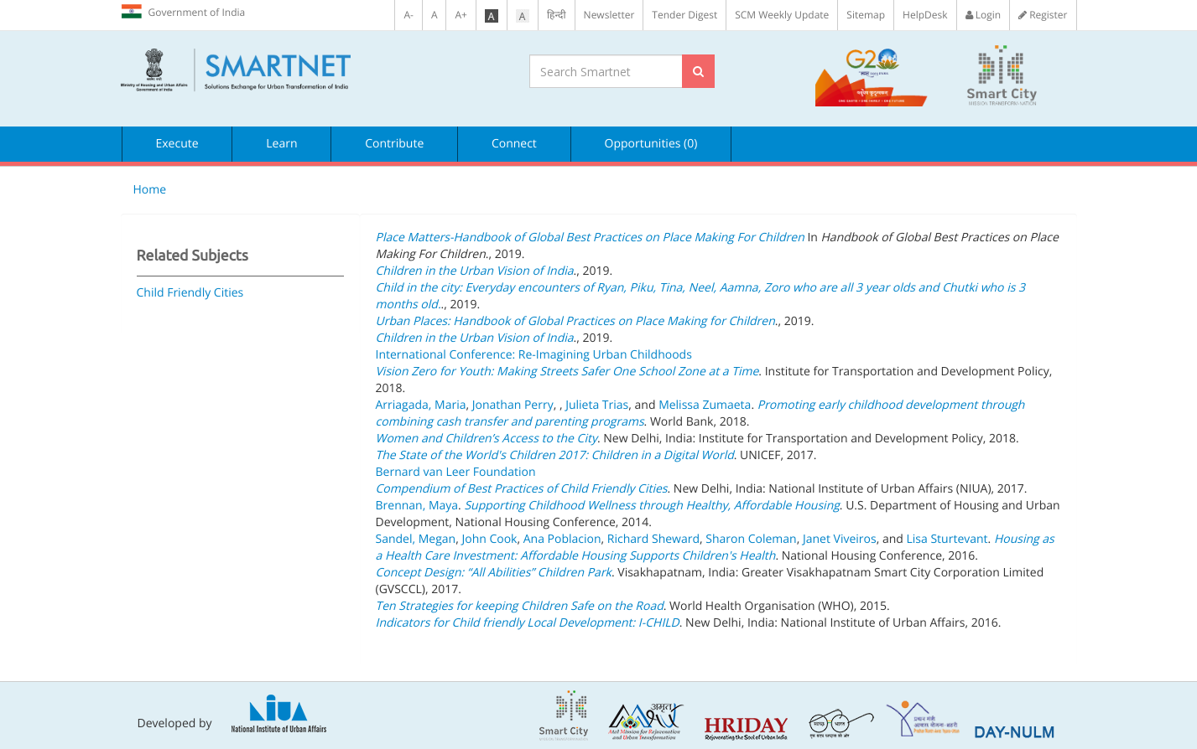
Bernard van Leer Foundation (456, 472)
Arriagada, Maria (421, 405)
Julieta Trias (596, 405)
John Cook (489, 539)
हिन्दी (556, 15)
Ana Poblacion (562, 539)
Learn (281, 144)
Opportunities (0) (651, 144)
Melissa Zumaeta (704, 405)
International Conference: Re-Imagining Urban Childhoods (534, 355)
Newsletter (609, 15)
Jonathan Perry (513, 405)
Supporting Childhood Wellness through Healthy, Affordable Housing (651, 506)
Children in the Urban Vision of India (475, 271)
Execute (177, 144)
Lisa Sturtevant (946, 539)
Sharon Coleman (750, 539)
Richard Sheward (653, 539)
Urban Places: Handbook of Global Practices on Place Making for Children (575, 321)
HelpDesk (925, 15)
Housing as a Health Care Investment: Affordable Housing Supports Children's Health (715, 547)
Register (1042, 15)
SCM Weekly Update (782, 15)
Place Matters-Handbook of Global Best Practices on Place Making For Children (590, 237)
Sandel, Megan (416, 539)
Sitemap (865, 15)
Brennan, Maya (417, 506)
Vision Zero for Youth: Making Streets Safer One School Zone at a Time (567, 372)
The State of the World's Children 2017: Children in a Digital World (555, 455)
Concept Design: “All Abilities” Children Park (494, 573)
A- (408, 15)
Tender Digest (684, 15)
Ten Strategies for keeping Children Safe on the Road (520, 606)
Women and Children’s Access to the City (486, 439)
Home (150, 190)
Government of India (183, 11)
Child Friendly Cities (190, 293)
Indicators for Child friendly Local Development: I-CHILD (527, 623)
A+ (460, 15)
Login (983, 15)
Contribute (394, 144)
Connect (514, 144)
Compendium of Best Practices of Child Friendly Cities (522, 489)
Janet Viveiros (840, 539)
